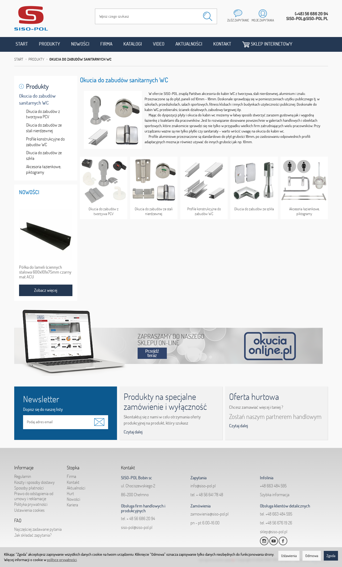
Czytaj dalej (133, 432)
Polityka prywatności (30, 504)
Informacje (24, 467)
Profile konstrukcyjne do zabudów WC (204, 211)
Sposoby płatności (29, 488)
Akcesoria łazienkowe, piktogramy (304, 211)
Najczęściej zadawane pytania (38, 529)
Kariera (72, 504)
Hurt (70, 493)
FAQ (17, 520)
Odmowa (311, 555)
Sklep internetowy (267, 44)
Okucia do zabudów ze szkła (254, 209)
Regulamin (22, 476)
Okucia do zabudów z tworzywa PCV (104, 211)
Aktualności (188, 44)
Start (22, 44)
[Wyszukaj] (207, 16)
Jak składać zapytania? (33, 534)
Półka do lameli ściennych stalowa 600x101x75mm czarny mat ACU (45, 271)
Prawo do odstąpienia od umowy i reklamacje (33, 496)
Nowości (80, 44)
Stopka (73, 467)
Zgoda (330, 555)
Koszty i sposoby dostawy (34, 482)
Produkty (49, 44)
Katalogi (132, 44)
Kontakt (222, 44)
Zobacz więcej (45, 290)
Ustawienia (289, 555)
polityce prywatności (62, 559)
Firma (106, 44)
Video (158, 44)
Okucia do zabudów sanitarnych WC (37, 99)
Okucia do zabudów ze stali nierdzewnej (154, 211)
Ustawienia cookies (29, 510)
